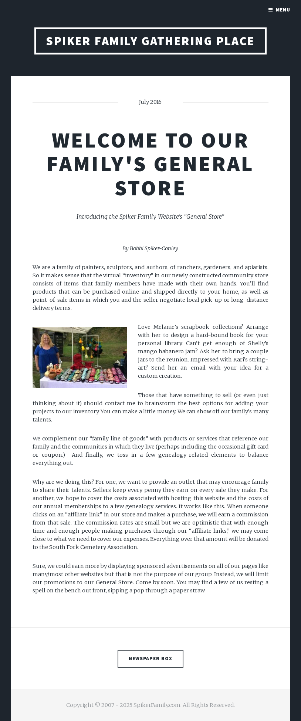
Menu (283, 10)
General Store (114, 582)
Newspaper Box (151, 658)
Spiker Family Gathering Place (150, 41)
